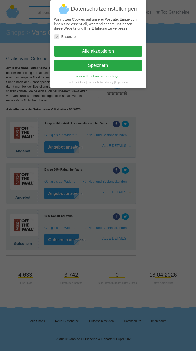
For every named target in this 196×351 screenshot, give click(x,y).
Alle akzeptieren (98, 48)
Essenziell (65, 34)
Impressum (121, 80)
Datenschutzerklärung (101, 80)
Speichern (98, 63)
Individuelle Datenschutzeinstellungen (98, 74)
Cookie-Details (76, 80)
